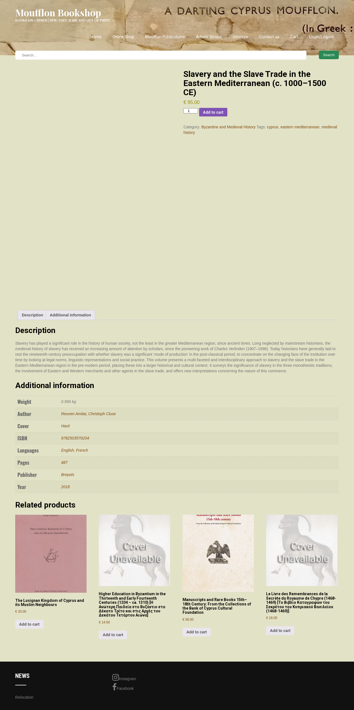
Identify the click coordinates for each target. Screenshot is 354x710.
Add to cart (213, 112)
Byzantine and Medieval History (228, 127)
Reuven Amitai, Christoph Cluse (88, 414)
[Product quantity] (190, 110)
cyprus (272, 127)
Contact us (269, 36)
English (67, 450)
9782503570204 (75, 438)
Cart (294, 36)
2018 (65, 487)
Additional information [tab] (70, 315)
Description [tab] (32, 315)
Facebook (123, 687)
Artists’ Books (209, 36)
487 (64, 462)
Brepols (67, 474)
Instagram (124, 677)
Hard (65, 426)
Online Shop (123, 36)
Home (95, 36)
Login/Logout (321, 36)
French (82, 450)
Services (240, 36)
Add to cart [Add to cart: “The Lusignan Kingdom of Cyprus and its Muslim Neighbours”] (29, 624)
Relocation (24, 697)
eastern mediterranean (299, 127)
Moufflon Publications (165, 36)
